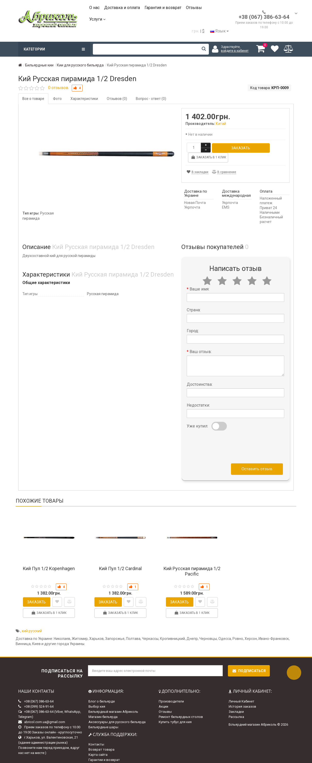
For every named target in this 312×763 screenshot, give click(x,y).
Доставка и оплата (122, 7)
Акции (163, 697)
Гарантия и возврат (163, 7)
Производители (171, 691)
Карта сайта (98, 745)
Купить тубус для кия (175, 712)
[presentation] (226, 436)
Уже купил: (197, 416)
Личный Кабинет (241, 691)
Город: (193, 321)
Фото (57, 99)
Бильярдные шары (103, 717)
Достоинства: (199, 374)
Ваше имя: (199, 279)
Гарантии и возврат (104, 750)
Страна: (194, 300)
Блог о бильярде (101, 691)
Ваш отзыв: (201, 341)
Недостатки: (198, 395)
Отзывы (194, 7)
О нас (94, 7)
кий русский (32, 621)
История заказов (242, 697)
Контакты (96, 734)
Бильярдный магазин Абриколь (113, 702)
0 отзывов (58, 87)
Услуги (97, 19)
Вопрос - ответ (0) (151, 99)
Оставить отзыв (257, 459)
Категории (54, 49)
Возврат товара (101, 740)
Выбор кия (96, 697)
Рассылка (236, 707)
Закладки (236, 702)
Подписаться (249, 661)
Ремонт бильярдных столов (181, 707)
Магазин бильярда (103, 707)
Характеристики (84, 99)
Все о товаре (33, 99)
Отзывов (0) (117, 99)
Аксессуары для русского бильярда (117, 712)
